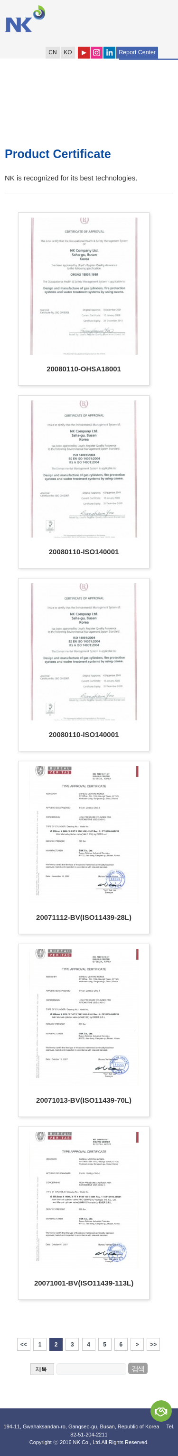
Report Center (137, 52)
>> (153, 1344)
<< (23, 1344)
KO (68, 52)
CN (52, 52)
